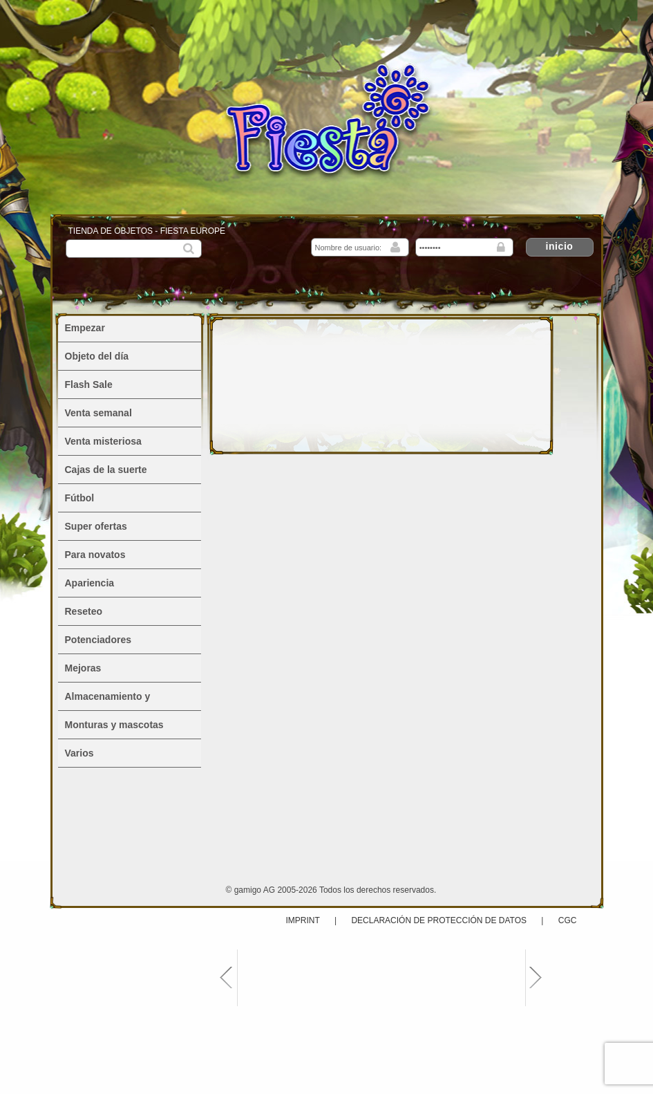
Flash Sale (89, 384)
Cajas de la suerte (106, 469)
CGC (567, 920)
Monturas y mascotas (114, 724)
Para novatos (95, 554)
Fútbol (80, 497)
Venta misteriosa (103, 441)
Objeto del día (97, 356)
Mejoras (83, 668)
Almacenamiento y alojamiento (108, 700)
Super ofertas (96, 526)
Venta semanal (98, 412)
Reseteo (83, 611)
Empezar (85, 327)
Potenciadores (98, 639)
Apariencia (90, 582)
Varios (79, 753)
